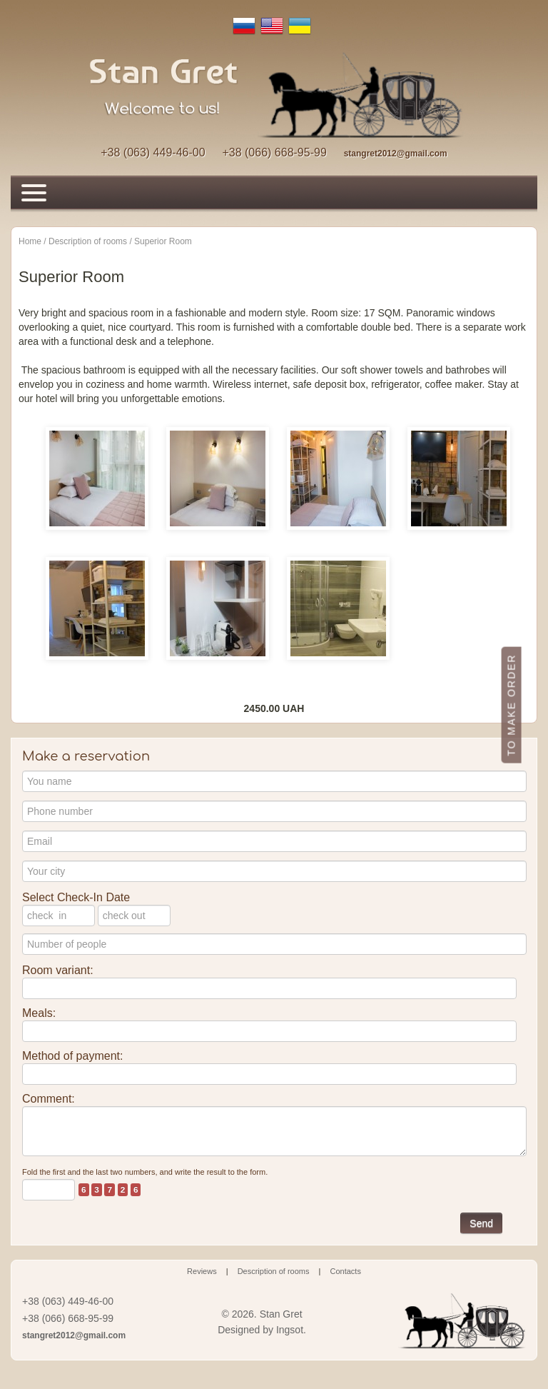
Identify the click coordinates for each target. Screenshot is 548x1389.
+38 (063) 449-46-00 (153, 152)
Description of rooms (274, 1271)
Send (481, 1223)
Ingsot (289, 1329)
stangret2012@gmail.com (395, 154)
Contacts (345, 1271)
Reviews (202, 1271)
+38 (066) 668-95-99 (274, 152)
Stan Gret (281, 1314)
